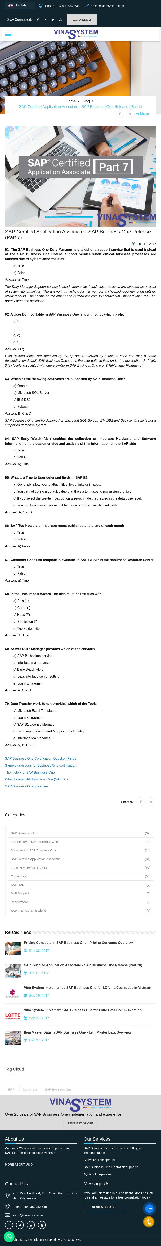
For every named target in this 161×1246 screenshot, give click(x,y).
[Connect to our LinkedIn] (45, 20)
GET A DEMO (82, 19)
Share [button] (144, 113)
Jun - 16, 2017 (144, 257)
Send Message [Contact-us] (104, 1207)
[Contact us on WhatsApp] (9, 1236)
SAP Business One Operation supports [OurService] (111, 1167)
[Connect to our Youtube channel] (60, 20)
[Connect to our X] (20, 1225)
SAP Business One (64, 328)
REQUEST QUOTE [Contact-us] (80, 1123)
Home (71, 101)
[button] (8, 33)
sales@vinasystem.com (104, 6)
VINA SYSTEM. (71, 1239)
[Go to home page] (80, 1105)
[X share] (130, 113)
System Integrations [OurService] (98, 1174)
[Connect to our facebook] (38, 20)
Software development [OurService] (99, 1160)
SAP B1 (81, 491)
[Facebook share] (120, 113)
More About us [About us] (18, 1164)
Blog (86, 101)
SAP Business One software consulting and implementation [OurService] (114, 1150)
